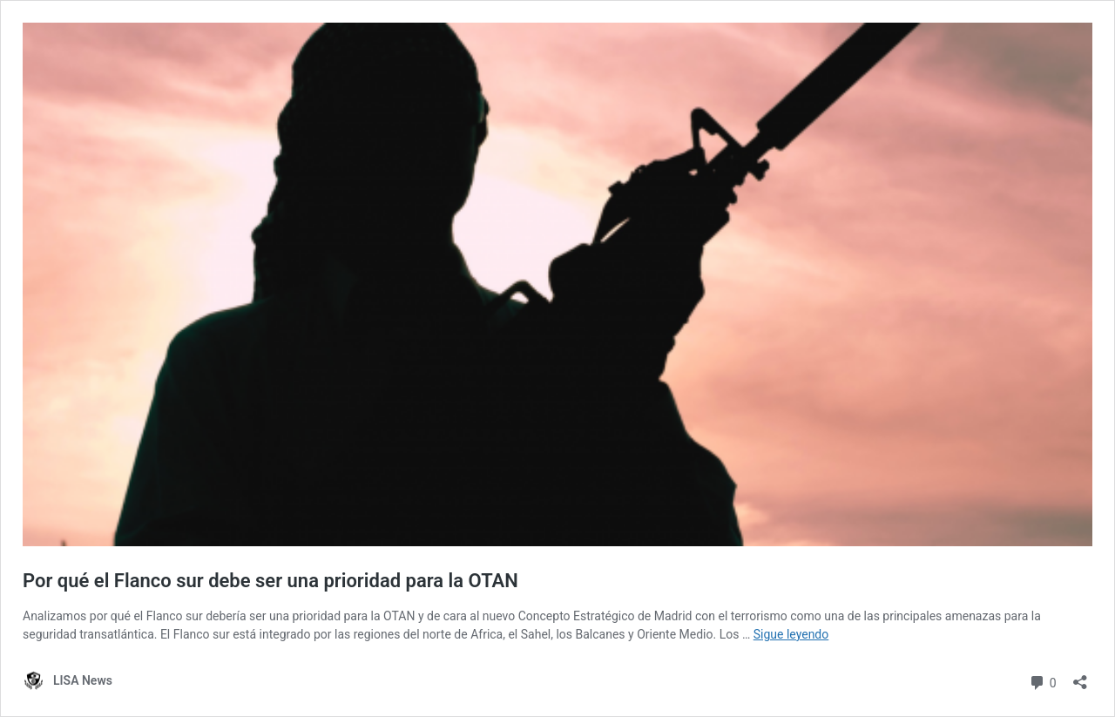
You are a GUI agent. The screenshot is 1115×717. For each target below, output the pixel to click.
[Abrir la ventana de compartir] (1080, 676)
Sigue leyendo (791, 634)
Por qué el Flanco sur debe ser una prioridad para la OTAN (270, 581)
